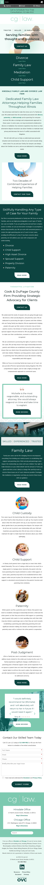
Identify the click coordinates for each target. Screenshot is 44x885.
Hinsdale (16, 841)
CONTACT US (22, 307)
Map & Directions (22, 815)
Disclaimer (26, 778)
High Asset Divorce (15, 254)
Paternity (10, 268)
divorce (40, 115)
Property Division (14, 263)
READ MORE (22, 156)
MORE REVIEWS (22, 412)
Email (22, 6)
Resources (17, 872)
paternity (7, 117)
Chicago (24, 841)
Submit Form (22, 784)
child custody (16, 117)
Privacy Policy (37, 778)
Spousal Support (14, 259)
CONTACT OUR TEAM (22, 194)
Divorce (9, 245)
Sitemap (26, 874)
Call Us (7, 6)
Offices (36, 6)
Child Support (13, 250)
